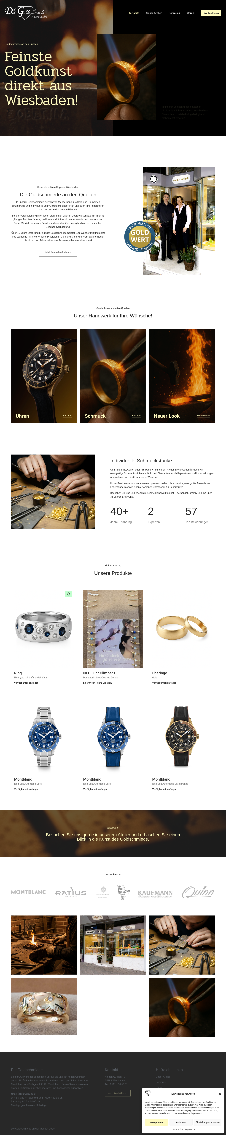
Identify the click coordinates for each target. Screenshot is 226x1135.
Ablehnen (181, 1122)
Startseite (136, 13)
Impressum (190, 1129)
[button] (219, 1094)
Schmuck (176, 13)
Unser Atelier (156, 13)
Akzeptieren (156, 1122)
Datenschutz (178, 1129)
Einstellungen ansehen (208, 1122)
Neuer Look (167, 416)
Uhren (191, 13)
